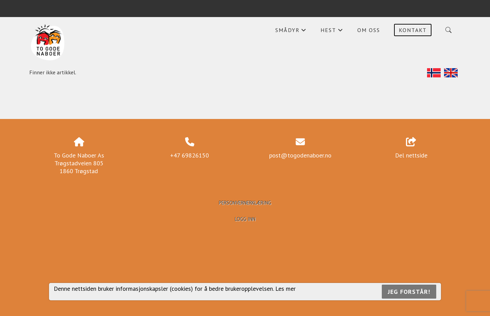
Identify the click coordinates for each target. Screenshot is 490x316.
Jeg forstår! (409, 292)
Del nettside (411, 148)
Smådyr (291, 32)
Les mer (285, 288)
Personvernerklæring (245, 202)
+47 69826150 (189, 155)
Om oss (368, 30)
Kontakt (413, 30)
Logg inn (245, 219)
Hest (332, 32)
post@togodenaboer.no (300, 155)
